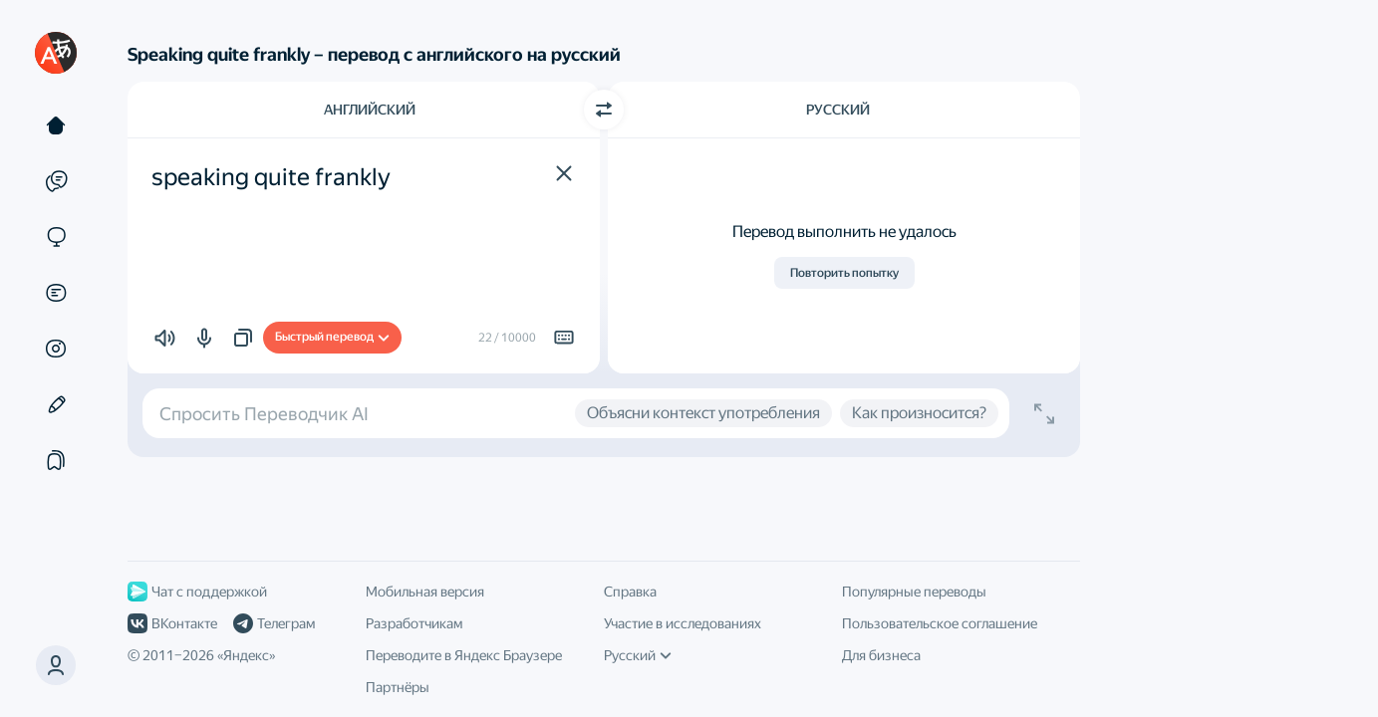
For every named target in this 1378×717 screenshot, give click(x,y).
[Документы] (56, 293)
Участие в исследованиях (682, 623)
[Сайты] (56, 237)
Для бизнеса (881, 655)
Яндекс (246, 655)
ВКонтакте (172, 623)
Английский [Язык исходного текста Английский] (369, 110)
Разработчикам (414, 623)
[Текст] (56, 125)
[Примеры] (56, 181)
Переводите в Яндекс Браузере (464, 655)
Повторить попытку (844, 273)
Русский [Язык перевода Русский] (838, 110)
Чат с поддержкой (197, 591)
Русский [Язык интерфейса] (638, 655)
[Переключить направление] (604, 109)
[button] (564, 173)
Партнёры (397, 687)
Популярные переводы (914, 591)
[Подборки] (56, 460)
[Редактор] (56, 404)
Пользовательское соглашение (939, 623)
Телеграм (274, 623)
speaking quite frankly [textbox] (271, 177)
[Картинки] (56, 348)
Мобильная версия (425, 591)
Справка (630, 591)
